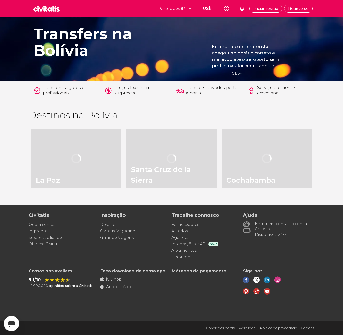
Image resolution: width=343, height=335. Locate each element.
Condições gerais (220, 328)
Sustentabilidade (45, 237)
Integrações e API (189, 244)
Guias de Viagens (117, 237)
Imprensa (38, 231)
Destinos (108, 224)
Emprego (181, 257)
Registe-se (298, 8)
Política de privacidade (278, 328)
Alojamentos (184, 250)
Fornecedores (185, 224)
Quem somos (42, 224)
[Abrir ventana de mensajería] (11, 323)
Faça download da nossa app (132, 271)
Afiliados (180, 231)
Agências (180, 237)
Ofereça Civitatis (44, 244)
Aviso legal (247, 328)
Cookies (307, 328)
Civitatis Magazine (117, 231)
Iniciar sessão (265, 8)
